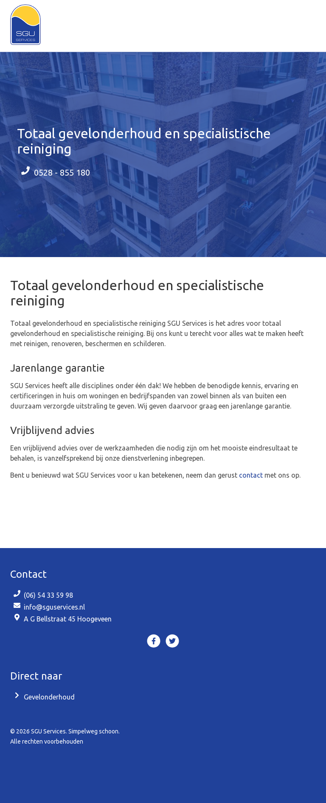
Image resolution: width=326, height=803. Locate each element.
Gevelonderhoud (49, 697)
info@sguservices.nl (54, 607)
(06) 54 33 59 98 (48, 595)
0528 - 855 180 (62, 172)
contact (251, 475)
